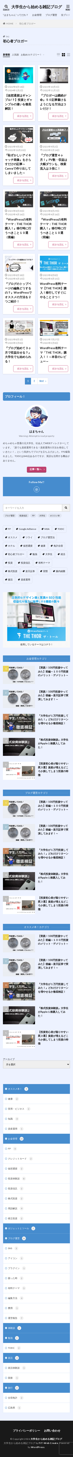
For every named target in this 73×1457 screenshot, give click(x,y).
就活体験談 (17, 1368)
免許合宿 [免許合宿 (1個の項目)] (58, 545)
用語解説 (16, 1208)
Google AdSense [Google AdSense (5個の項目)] (27, 528)
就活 (13, 1358)
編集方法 (16, 1298)
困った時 (16, 1278)
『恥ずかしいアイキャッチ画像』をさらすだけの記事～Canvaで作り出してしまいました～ (18, 163)
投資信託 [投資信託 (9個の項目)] (25, 562)
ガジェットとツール (21, 1228)
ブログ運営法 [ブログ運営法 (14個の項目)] (48, 537)
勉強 (13, 1338)
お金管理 (36, 14)
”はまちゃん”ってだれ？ (15, 14)
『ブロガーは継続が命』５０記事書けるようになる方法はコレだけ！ (53, 102)
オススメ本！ (18, 1089)
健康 (13, 1099)
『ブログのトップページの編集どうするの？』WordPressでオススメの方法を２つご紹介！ (18, 292)
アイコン (16, 1258)
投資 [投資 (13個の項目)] (10, 562)
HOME (9, 23)
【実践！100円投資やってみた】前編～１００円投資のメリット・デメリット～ (53, 671)
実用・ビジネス (19, 1109)
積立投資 (16, 1218)
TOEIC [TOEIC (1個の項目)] (61, 528)
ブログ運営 (51, 14)
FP (33, 515)
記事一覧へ (35, 469)
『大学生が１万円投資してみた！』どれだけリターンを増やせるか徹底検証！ (53, 719)
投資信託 (23, 515)
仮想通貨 (16, 1169)
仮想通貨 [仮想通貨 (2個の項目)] (28, 545)
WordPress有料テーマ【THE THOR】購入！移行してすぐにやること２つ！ (53, 290)
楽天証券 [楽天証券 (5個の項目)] (30, 571)
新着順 (6, 54)
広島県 (14, 1408)
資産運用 (16, 1129)
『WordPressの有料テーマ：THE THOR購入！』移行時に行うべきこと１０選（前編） (53, 228)
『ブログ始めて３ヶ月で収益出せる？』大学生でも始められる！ (18, 354)
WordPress (38, 1447)
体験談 (14, 1328)
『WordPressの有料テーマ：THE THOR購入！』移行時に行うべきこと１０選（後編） (18, 228)
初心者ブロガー (27, 23)
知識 (13, 1119)
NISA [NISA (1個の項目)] (46, 528)
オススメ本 (55, 515)
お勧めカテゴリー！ (31, 54)
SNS (13, 1248)
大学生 (42, 515)
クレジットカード (20, 1159)
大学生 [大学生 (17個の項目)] (48, 554)
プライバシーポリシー (26, 1430)
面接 (13, 1378)
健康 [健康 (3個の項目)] (43, 545)
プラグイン (17, 1268)
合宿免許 (16, 1398)
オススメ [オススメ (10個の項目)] (12, 537)
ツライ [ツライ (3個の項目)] (29, 537)
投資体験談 (17, 1179)
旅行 (13, 1388)
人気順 (15, 54)
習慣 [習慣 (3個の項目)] (45, 571)
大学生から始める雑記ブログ (36, 7)
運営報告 (16, 1318)
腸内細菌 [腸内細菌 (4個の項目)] (60, 571)
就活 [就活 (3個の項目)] (63, 554)
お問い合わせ (52, 1430)
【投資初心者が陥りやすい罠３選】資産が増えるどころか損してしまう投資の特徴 (53, 769)
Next (42, 381)
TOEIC (14, 1348)
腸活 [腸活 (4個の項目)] (10, 579)
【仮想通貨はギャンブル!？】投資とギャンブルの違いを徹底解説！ (18, 102)
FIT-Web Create (48, 1443)
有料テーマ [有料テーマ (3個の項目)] (44, 562)
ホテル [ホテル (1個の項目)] (11, 545)
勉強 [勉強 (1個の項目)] (35, 554)
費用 (13, 1308)
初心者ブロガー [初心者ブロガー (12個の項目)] (16, 554)
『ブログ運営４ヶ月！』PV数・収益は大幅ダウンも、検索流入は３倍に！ (53, 161)
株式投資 (16, 1198)
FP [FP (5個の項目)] (9, 528)
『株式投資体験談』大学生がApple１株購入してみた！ (53, 743)
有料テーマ (17, 1288)
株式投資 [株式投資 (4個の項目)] (12, 571)
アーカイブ (9, 1059)
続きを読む (23, 115)
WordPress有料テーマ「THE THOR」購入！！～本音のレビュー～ (53, 354)
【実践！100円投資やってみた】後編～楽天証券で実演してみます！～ (53, 695)
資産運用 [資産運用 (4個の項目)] (25, 579)
